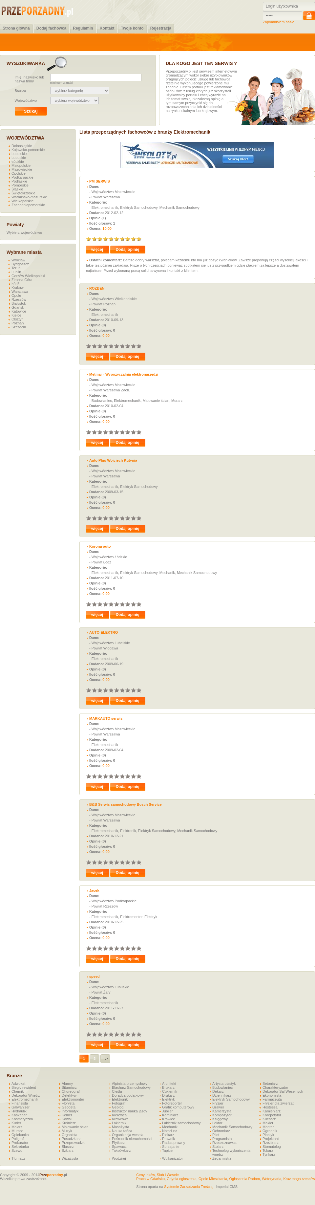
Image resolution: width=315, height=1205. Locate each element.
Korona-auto (100, 546)
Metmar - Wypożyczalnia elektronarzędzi (123, 374)
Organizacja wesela (127, 1135)
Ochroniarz (221, 1131)
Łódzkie (17, 162)
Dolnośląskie (21, 146)
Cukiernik (169, 1091)
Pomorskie (20, 185)
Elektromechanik (24, 1099)
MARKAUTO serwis (105, 718)
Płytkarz (118, 1143)
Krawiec (168, 1119)
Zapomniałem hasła (278, 22)
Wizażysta (70, 1158)
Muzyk (67, 1131)
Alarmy (67, 1083)
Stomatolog (271, 1147)
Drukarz (168, 1095)
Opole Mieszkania (213, 1179)
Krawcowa (120, 1119)
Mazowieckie (21, 169)
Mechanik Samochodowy (232, 1127)
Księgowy (220, 1119)
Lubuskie (18, 158)
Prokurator (19, 1143)
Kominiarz (170, 1115)
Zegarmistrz (221, 1158)
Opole (16, 295)
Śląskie (17, 189)
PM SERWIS (99, 181)
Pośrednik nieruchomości (132, 1139)
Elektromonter (73, 1099)
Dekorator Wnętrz (25, 1095)
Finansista (19, 1103)
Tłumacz (18, 1158)
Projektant (270, 1139)
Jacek (94, 890)
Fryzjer (217, 1103)
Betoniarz (270, 1083)
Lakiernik (119, 1123)
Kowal (67, 1119)
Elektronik (120, 1099)
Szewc (16, 1150)
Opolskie (18, 173)
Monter (268, 1127)
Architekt (169, 1083)
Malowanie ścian (75, 1127)
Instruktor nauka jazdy (129, 1111)
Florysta (68, 1103)
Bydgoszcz (20, 264)
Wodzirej (119, 1158)
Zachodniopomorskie (28, 205)
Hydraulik (19, 1111)
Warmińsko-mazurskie (29, 197)
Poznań (17, 323)
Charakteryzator (275, 1087)
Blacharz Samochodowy (131, 1087)
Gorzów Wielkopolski (28, 276)
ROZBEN (96, 288)
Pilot (215, 1135)
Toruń (16, 268)
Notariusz (169, 1131)
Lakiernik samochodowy (181, 1123)
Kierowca (119, 1115)
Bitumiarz (69, 1087)
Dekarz (218, 1091)
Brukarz (168, 1087)
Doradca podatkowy (128, 1095)
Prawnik (168, 1139)
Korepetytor (271, 1115)
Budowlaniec (222, 1087)
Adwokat (18, 1083)
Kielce (16, 315)
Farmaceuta (272, 1099)
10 (138, 238)
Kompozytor (222, 1115)
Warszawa (19, 292)
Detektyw (69, 1095)
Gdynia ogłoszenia (182, 1179)
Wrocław (18, 260)
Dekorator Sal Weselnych (282, 1091)
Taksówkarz (121, 1150)
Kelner (67, 1115)
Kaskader (19, 1115)
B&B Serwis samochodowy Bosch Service (125, 804)
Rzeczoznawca (224, 1143)
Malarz (16, 1127)
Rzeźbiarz (270, 1143)
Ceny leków (145, 1175)
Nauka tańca (122, 1131)
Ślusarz (68, 1147)
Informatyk (70, 1111)
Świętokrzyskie (23, 193)
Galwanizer (20, 1107)
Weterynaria (271, 1179)
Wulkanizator (172, 1158)
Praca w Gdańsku (150, 1179)
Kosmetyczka (22, 1119)
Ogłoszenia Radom (244, 1179)
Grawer (218, 1107)
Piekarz (168, 1135)
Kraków (17, 288)
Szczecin (18, 327)
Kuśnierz (69, 1123)
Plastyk (268, 1135)
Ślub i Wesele (168, 1175)
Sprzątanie (170, 1147)
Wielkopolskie (22, 201)
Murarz (17, 1131)
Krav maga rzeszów (299, 1179)
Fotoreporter (172, 1103)
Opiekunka (20, 1135)
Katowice (18, 311)
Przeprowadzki (73, 1143)
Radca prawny (173, 1143)
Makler (267, 1123)
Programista (222, 1139)
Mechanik (170, 1127)
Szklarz (68, 1150)
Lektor (217, 1123)
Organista (69, 1135)
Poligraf (17, 1139)
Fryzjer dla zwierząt (278, 1103)
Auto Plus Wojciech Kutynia (113, 460)
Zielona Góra (21, 280)
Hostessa (270, 1107)
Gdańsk (17, 307)
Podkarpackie (22, 177)
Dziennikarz (221, 1095)
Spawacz (119, 1147)
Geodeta (68, 1107)
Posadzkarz (71, 1139)
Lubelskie (19, 154)
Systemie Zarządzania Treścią (188, 1187)
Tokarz (267, 1150)
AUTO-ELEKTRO (103, 632)
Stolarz (217, 1147)
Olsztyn (17, 319)
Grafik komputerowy (178, 1107)
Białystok (18, 303)
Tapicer (168, 1150)
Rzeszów (18, 299)
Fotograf (118, 1103)
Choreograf (71, 1091)
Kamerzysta (221, 1111)
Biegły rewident (23, 1087)
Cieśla (117, 1091)
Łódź (15, 284)
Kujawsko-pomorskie (28, 150)
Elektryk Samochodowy (231, 1099)
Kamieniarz (271, 1111)
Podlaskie (19, 181)
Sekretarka (20, 1147)
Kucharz (269, 1119)
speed (94, 976)
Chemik (17, 1091)
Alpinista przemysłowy (129, 1083)
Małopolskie (21, 165)
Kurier (16, 1123)
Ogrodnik (269, 1131)
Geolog (117, 1107)
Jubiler (167, 1111)
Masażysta (120, 1127)
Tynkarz (268, 1154)
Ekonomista (271, 1095)
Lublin (16, 272)
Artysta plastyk (224, 1083)
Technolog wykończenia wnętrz (231, 1152)
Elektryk (168, 1099)
